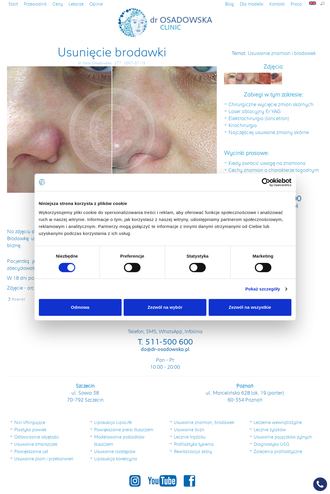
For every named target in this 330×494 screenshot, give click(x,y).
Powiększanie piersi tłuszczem (123, 429)
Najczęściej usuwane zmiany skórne (268, 132)
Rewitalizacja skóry (193, 451)
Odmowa (80, 307)
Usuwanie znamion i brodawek (282, 53)
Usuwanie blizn (189, 429)
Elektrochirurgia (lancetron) (258, 118)
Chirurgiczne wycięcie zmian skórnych (270, 104)
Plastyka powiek (30, 429)
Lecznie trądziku (189, 437)
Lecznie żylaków (270, 429)
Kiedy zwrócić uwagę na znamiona (267, 163)
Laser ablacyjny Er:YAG (254, 111)
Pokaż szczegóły (262, 288)
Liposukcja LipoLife (113, 422)
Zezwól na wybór (164, 307)
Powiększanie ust (31, 451)
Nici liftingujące (29, 422)
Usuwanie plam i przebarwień (43, 458)
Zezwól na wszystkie (250, 307)
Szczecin (85, 385)
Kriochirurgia (242, 125)
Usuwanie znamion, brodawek (204, 422)
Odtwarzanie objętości (36, 437)
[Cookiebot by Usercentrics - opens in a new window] (266, 182)
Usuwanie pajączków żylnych (283, 437)
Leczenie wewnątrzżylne (278, 422)
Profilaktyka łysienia (194, 444)
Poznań (244, 385)
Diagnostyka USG (271, 444)
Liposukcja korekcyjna (115, 458)
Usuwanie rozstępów (115, 451)
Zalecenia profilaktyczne (278, 451)
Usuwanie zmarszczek (35, 444)
